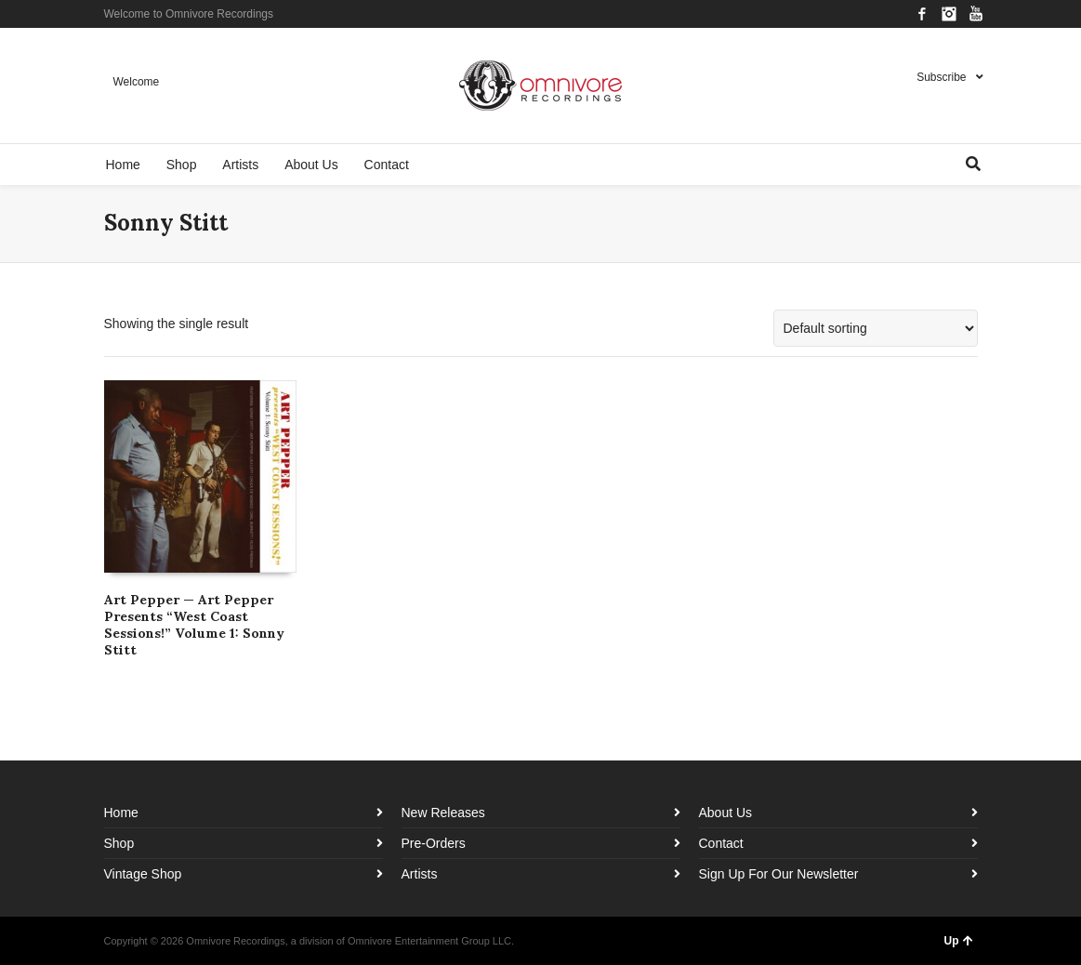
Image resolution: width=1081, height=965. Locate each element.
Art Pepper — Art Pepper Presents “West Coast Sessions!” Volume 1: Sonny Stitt (194, 624)
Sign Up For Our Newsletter (779, 873)
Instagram (949, 14)
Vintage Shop (143, 873)
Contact (721, 843)
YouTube (976, 14)
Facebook (922, 14)
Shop (119, 843)
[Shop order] (875, 328)
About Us (726, 812)
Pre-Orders (434, 843)
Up (958, 940)
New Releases (443, 812)
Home (121, 812)
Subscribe (941, 77)
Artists (420, 873)
